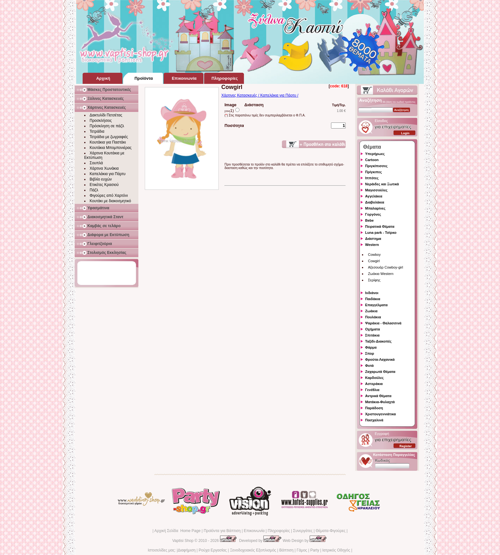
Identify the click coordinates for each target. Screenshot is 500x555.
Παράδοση (374, 408)
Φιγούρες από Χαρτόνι (109, 195)
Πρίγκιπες (373, 172)
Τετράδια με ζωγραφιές (109, 137)
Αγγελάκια (373, 196)
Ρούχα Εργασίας (213, 550)
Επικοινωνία (254, 531)
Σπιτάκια (372, 335)
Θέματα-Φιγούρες (330, 531)
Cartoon (372, 160)
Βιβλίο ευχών (101, 179)
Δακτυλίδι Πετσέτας (106, 115)
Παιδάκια (372, 299)
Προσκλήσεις (101, 120)
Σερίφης (374, 280)
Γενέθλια (372, 390)
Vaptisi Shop (183, 540)
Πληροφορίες (279, 531)
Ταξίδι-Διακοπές (378, 341)
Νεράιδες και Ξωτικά (382, 184)
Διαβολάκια (374, 202)
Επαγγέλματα (376, 305)
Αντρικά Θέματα (378, 396)
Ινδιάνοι (372, 293)
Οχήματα (372, 329)
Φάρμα (371, 347)
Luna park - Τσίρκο (380, 232)
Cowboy (374, 254)
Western (372, 245)
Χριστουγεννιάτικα (380, 414)
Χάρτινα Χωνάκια (104, 168)
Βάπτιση (286, 550)
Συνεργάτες (302, 531)
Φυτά (369, 365)
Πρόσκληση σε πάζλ (107, 126)
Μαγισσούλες (376, 190)
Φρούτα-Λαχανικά (380, 359)
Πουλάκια (373, 317)
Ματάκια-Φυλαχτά (380, 402)
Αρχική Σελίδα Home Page (177, 531)
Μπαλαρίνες (375, 208)
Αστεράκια (374, 384)
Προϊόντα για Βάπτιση (222, 531)
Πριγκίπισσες (376, 166)
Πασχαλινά (374, 420)
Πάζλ (94, 190)
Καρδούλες (374, 378)
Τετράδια (97, 131)
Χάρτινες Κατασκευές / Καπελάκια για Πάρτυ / (259, 95)
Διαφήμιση (186, 550)
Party (314, 550)
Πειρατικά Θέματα (379, 226)
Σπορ (369, 353)
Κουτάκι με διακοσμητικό (110, 201)
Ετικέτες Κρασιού (104, 184)
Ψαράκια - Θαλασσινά (383, 323)
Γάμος (302, 550)
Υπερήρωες (375, 154)
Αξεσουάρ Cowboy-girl (385, 267)
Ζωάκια (371, 311)
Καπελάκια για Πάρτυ (108, 174)
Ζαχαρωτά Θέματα (380, 372)
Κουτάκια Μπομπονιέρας (111, 147)
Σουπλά (96, 163)
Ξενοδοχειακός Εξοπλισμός (253, 550)
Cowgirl (374, 261)
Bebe (369, 220)
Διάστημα (373, 239)
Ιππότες (372, 178)
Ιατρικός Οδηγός (336, 550)
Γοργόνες (373, 214)
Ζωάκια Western (380, 274)
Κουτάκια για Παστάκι (108, 142)
